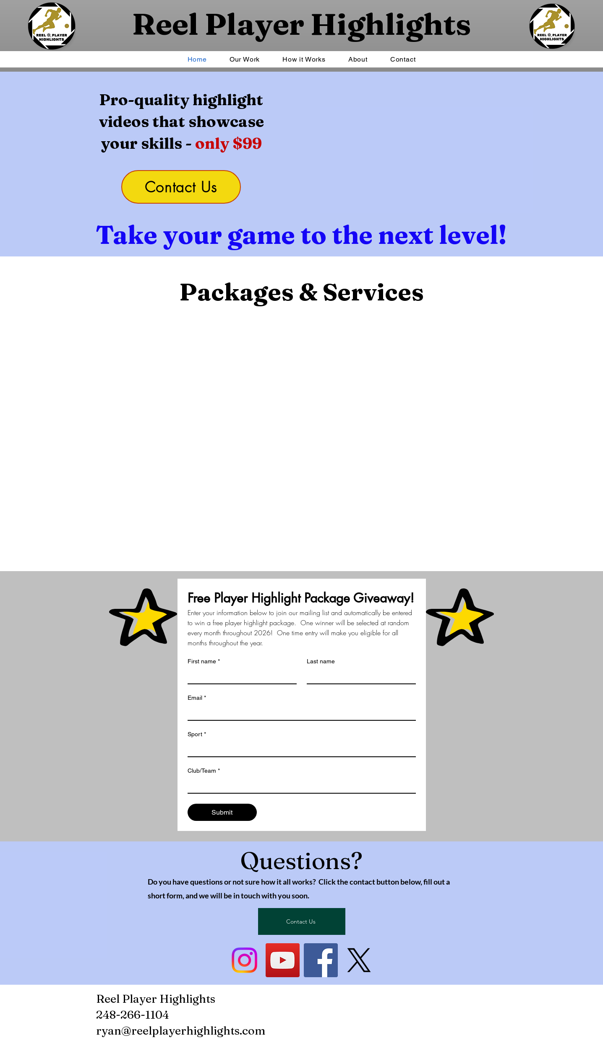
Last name (321, 661)
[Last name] (359, 675)
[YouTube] (283, 960)
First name (204, 661)
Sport (197, 734)
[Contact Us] (181, 187)
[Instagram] (244, 960)
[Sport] (299, 748)
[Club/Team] (299, 785)
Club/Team (204, 770)
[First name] (240, 675)
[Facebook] (321, 960)
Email (197, 697)
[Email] (299, 712)
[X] (359, 960)
